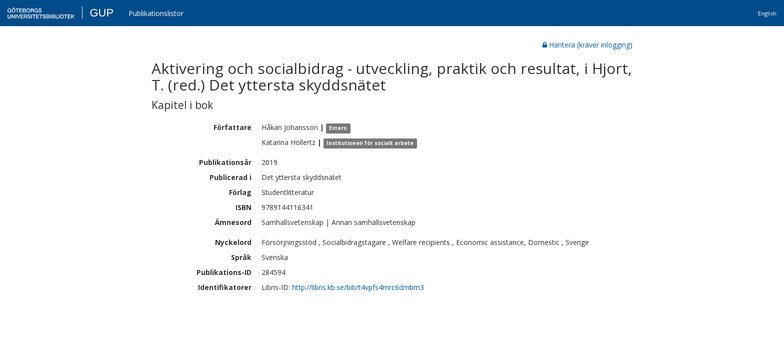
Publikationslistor (156, 13)
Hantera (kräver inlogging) (587, 45)
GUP (102, 12)
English (767, 13)
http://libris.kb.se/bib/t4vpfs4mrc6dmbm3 (358, 287)
